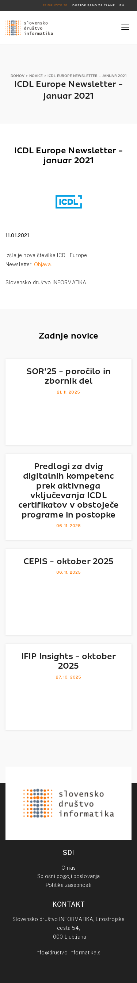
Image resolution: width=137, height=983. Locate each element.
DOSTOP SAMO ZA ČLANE (93, 5)
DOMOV (18, 76)
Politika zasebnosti (68, 885)
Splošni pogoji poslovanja (68, 876)
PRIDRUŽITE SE (55, 5)
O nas (68, 868)
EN (121, 5)
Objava (42, 264)
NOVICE (36, 76)
